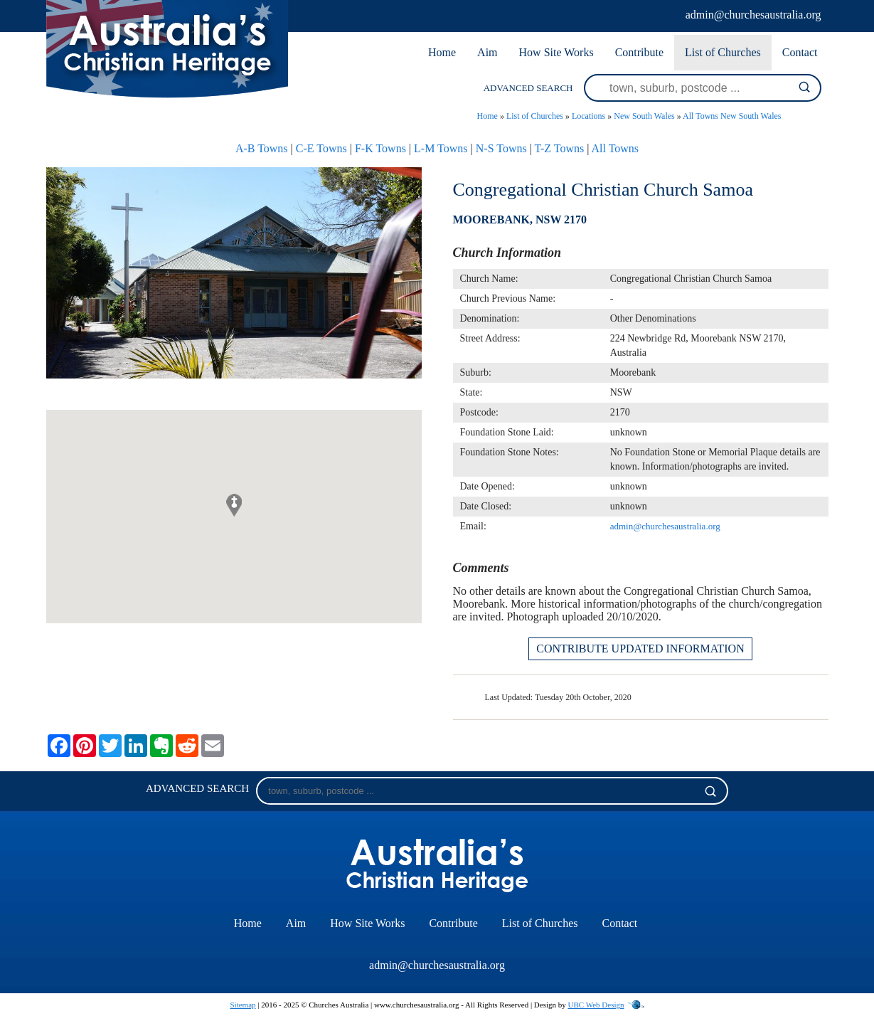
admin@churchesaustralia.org (753, 15)
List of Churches (723, 52)
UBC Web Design (596, 1004)
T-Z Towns (560, 148)
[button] (234, 505)
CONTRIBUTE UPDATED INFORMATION (640, 648)
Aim (487, 52)
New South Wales (644, 116)
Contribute (639, 52)
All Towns (615, 148)
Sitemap (242, 1004)
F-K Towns (380, 148)
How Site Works (556, 52)
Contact (800, 52)
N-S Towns (501, 148)
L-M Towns (440, 148)
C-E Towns (321, 148)
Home (442, 52)
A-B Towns (261, 148)
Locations (588, 116)
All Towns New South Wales (732, 116)
